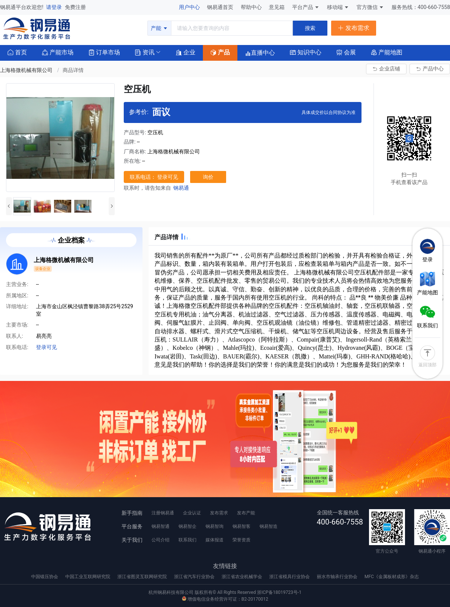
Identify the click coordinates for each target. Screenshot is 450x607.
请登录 (54, 7)
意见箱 (277, 7)
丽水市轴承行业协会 (337, 576)
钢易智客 (241, 526)
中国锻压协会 (45, 576)
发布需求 (219, 513)
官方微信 (370, 7)
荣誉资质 (241, 540)
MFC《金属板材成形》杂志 (391, 576)
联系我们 (187, 540)
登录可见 (46, 347)
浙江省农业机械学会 (242, 576)
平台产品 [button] (302, 7)
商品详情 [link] (73, 70)
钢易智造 (269, 526)
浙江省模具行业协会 (290, 576)
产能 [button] (159, 28)
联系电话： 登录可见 (154, 177)
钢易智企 (187, 526)
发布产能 (246, 513)
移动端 (338, 7)
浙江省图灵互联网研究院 (142, 576)
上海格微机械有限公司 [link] (27, 70)
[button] (144, 51)
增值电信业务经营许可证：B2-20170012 (225, 599)
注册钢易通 (163, 513)
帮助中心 (252, 7)
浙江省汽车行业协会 (195, 576)
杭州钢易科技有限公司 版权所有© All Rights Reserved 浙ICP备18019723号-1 (225, 592)
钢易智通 (161, 526)
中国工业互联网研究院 (88, 576)
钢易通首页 (220, 7)
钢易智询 (215, 526)
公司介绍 (161, 540)
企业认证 (192, 513)
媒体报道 (215, 540)
